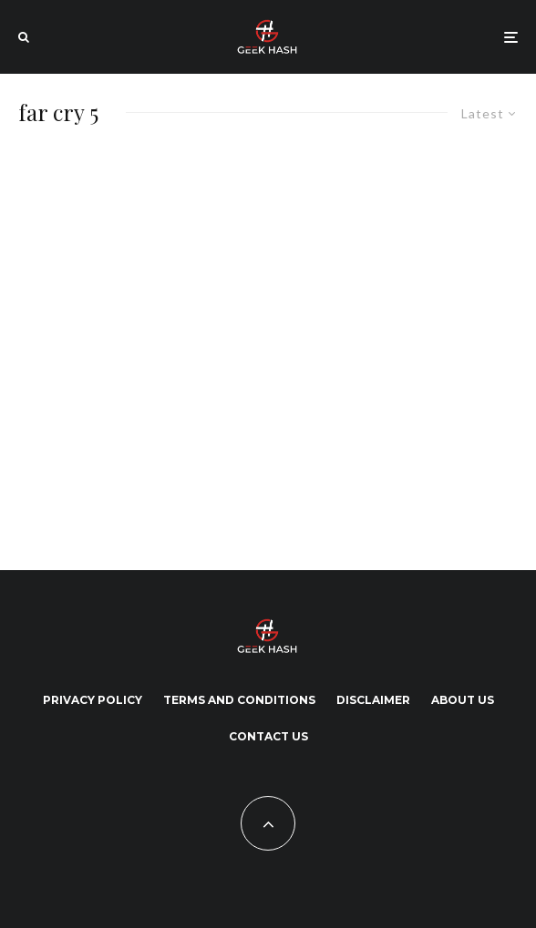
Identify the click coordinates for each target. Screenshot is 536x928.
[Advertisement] (182, 345)
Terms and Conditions (239, 700)
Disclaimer (373, 700)
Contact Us (268, 736)
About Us (462, 700)
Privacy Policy (92, 700)
